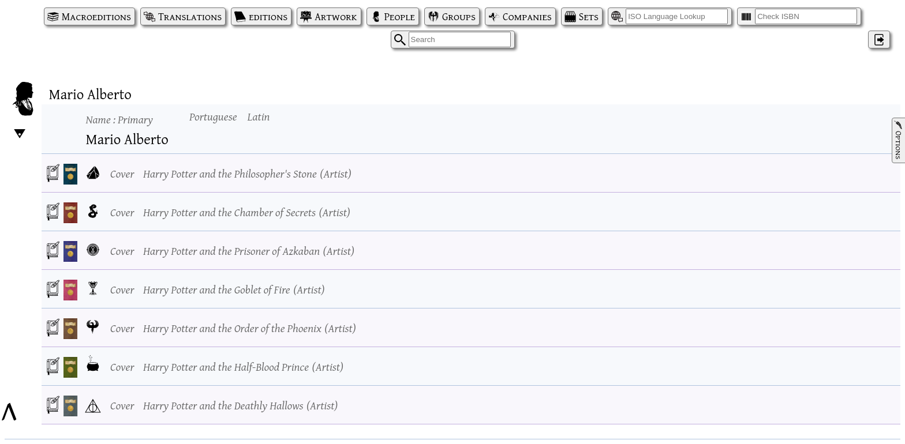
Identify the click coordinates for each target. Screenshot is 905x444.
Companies (527, 16)
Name (119, 119)
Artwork (336, 16)
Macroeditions (96, 16)
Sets (589, 16)
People (399, 16)
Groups (459, 16)
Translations (190, 16)
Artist (335, 173)
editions (268, 16)
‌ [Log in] (879, 39)
